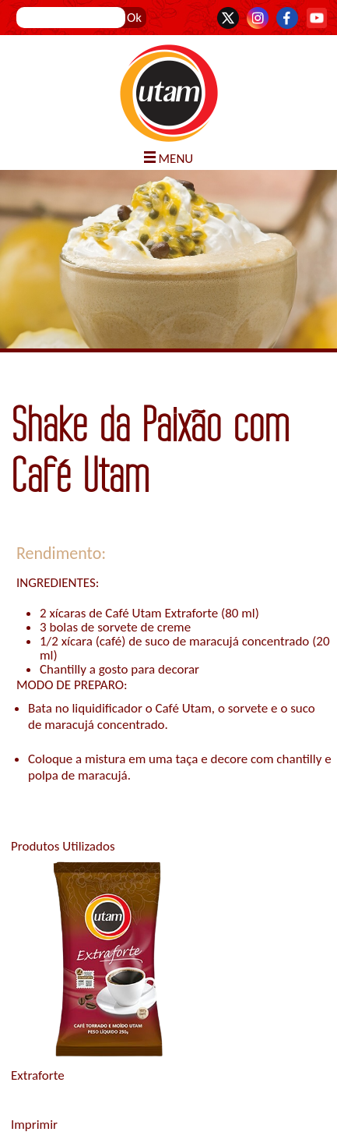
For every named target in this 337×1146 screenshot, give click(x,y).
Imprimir (34, 1124)
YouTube (317, 18)
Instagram (258, 18)
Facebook (287, 18)
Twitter (228, 18)
